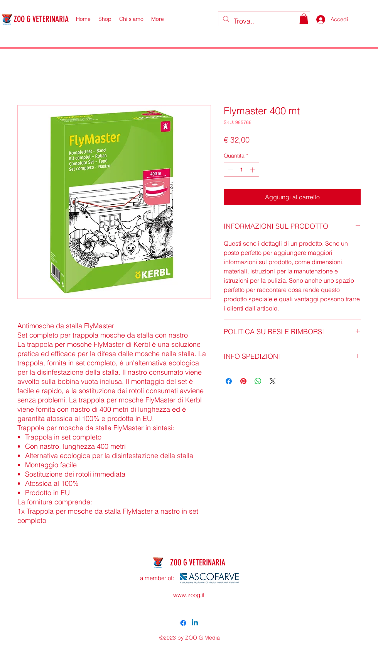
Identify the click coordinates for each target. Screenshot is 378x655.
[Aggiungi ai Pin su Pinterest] (243, 381)
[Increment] (253, 169)
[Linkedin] (195, 623)
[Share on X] (272, 381)
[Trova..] (264, 21)
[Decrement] (230, 169)
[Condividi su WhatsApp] (258, 381)
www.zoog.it (188, 595)
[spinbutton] (241, 169)
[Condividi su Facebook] (228, 381)
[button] (303, 19)
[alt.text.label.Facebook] (183, 623)
